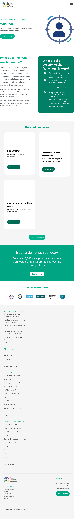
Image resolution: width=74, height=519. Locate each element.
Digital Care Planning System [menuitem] (12, 367)
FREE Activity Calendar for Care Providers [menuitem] (16, 424)
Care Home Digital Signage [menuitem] (12, 389)
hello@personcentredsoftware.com (14, 501)
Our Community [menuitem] (9, 427)
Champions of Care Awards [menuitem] (12, 434)
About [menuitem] (5, 445)
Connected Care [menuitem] (10, 364)
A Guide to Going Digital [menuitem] (13, 303)
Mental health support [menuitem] (10, 358)
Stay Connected (63, 486)
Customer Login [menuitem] (9, 456)
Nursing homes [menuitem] (8, 347)
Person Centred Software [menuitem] (14, 413)
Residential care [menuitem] (8, 344)
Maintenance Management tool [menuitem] (13, 396)
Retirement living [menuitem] (9, 351)
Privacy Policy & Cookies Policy (56, 513)
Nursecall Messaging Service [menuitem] (12, 400)
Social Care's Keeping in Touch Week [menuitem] (15, 420)
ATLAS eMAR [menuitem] (7, 371)
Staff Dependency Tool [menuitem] (11, 382)
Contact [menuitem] (6, 449)
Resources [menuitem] (7, 438)
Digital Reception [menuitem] (9, 393)
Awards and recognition (37, 279)
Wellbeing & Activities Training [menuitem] (13, 378)
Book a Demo (37, 266)
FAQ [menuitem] (5, 453)
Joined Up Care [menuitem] (8, 404)
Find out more (13, 168)
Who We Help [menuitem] (9, 341)
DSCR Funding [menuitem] (8, 407)
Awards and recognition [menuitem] (11, 416)
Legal (43, 513)
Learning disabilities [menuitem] (10, 355)
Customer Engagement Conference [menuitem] (15, 431)
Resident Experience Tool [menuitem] (11, 385)
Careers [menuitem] (6, 442)
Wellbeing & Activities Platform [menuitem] (13, 375)
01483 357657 (8, 497)
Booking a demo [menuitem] (9, 335)
